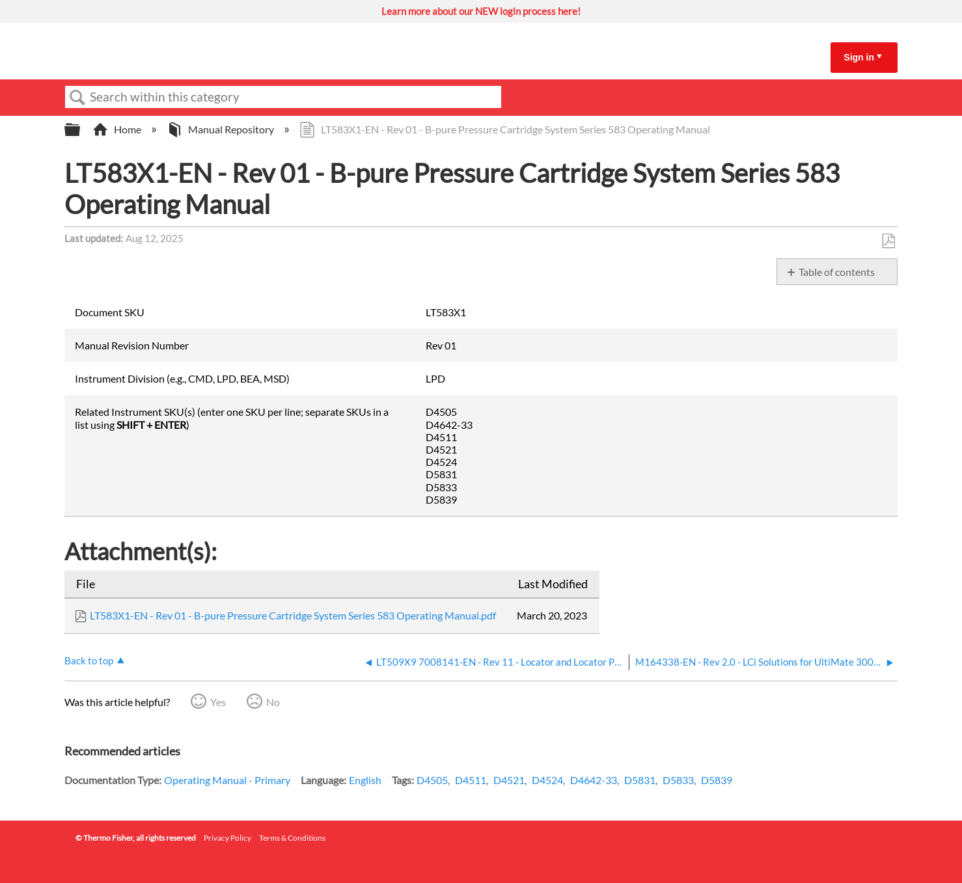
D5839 (716, 780)
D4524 (547, 780)
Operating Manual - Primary (227, 780)
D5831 (639, 780)
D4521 (509, 780)
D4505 (432, 780)
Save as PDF (888, 241)
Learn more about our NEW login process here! (481, 11)
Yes (218, 702)
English (365, 780)
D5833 (678, 780)
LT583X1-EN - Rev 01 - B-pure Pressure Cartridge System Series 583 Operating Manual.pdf (293, 615)
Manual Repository (221, 129)
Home (117, 129)
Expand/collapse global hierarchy (80, 129)
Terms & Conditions (292, 838)
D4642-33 (593, 780)
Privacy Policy (227, 838)
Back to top (88, 660)
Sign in (859, 57)
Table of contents (837, 271)
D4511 (470, 780)
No (273, 702)
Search (77, 98)
